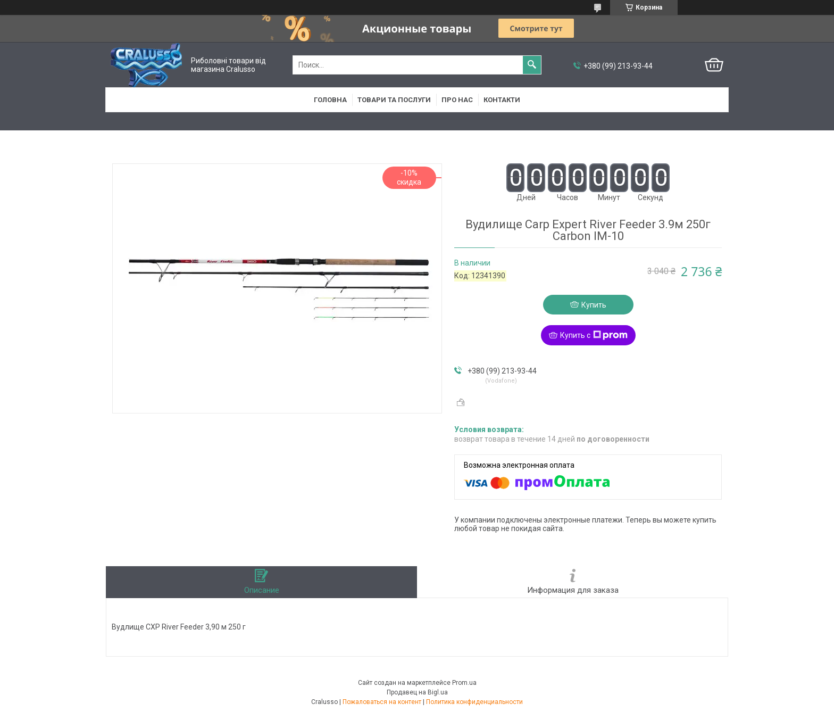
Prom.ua (464, 682)
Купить (593, 305)
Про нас (457, 100)
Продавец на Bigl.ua (417, 692)
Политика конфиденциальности (474, 702)
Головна (330, 100)
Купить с (594, 335)
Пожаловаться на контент (382, 702)
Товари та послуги (394, 100)
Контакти (501, 100)
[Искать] (532, 65)
